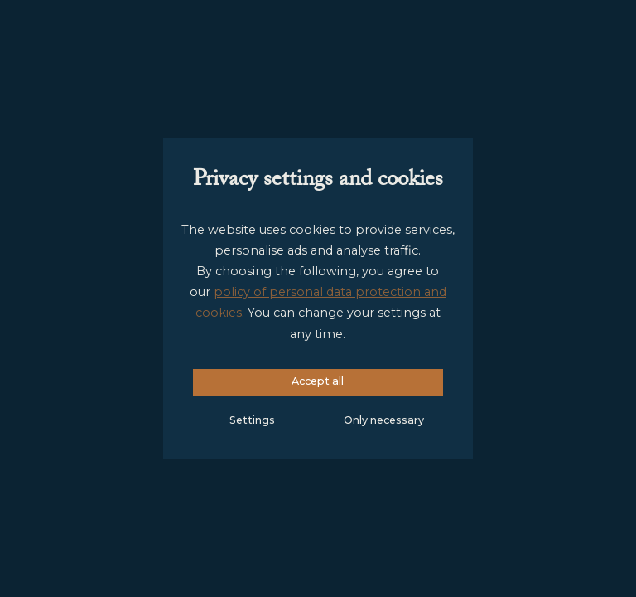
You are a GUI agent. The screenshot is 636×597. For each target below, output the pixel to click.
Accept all (318, 381)
